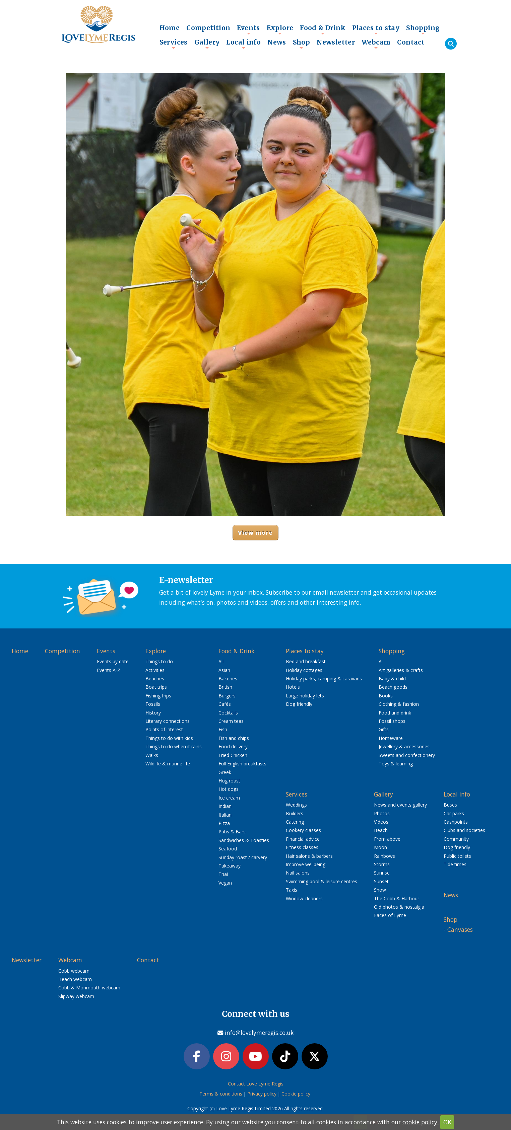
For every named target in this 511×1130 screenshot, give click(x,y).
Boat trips (156, 687)
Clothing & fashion (399, 704)
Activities (155, 670)
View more (255, 532)
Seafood (227, 848)
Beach (381, 830)
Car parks (454, 813)
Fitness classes (302, 847)
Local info (243, 44)
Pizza (224, 823)
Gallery (207, 44)
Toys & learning (396, 763)
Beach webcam (75, 979)
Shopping (423, 29)
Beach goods (393, 687)
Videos (381, 822)
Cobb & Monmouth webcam (89, 987)
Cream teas (231, 721)
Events (248, 29)
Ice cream (229, 798)
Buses (450, 805)
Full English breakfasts (242, 763)
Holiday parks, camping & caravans (324, 678)
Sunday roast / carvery (242, 857)
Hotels (293, 687)
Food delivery (233, 746)
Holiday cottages (304, 670)
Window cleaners (304, 898)
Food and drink (395, 712)
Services (173, 44)
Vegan (225, 883)
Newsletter (336, 42)
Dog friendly (299, 704)
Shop (301, 44)
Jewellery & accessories (404, 746)
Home (169, 28)
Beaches (154, 678)
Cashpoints (456, 822)
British (225, 687)
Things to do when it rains (173, 746)
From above (387, 839)
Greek (224, 772)
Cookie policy (295, 1093)
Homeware (391, 738)
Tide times (455, 864)
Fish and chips (233, 738)
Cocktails (228, 712)
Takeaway (229, 865)
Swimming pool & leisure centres (321, 881)
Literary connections (167, 721)
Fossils (152, 704)
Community (456, 839)
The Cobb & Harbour (396, 898)
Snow (380, 890)
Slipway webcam (76, 996)
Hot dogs (228, 789)
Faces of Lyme (390, 915)
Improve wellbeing (305, 864)
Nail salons (298, 873)
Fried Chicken (232, 755)
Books (386, 695)
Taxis (291, 890)
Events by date (113, 661)
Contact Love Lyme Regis (255, 1083)
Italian (225, 815)
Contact (411, 42)
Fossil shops (392, 721)
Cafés (224, 704)
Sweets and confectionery (407, 755)
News (276, 42)
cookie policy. (420, 1122)
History (153, 712)
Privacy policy (261, 1093)
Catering (295, 822)
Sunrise (382, 873)
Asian (224, 670)
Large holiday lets (305, 695)
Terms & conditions (220, 1093)
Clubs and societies (464, 830)
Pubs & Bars (232, 831)
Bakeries (227, 678)
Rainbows (384, 856)
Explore (280, 29)
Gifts (384, 729)
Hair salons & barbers (309, 856)
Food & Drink (322, 29)
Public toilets (457, 856)
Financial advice (303, 839)
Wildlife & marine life (167, 763)
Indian (225, 806)
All (220, 661)
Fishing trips (158, 695)
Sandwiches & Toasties (243, 840)
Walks (151, 755)
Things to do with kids (169, 738)
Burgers (227, 695)
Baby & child (392, 678)
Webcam (376, 44)
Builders (294, 813)
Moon (380, 847)
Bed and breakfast (306, 661)
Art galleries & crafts (401, 670)
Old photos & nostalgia (399, 907)
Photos (382, 813)
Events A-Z (108, 670)
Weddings (296, 805)
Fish (222, 729)
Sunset (381, 881)
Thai (223, 874)
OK (447, 1122)
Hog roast (229, 780)
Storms (382, 864)
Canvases (460, 929)
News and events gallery (400, 805)
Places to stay (375, 29)
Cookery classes (303, 830)
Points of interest (164, 729)
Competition (208, 28)
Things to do (159, 661)
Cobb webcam (73, 971)
